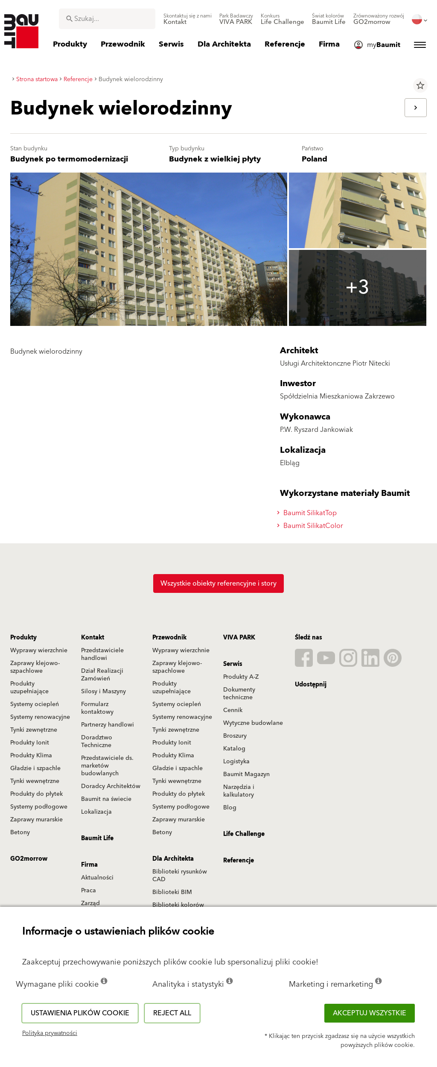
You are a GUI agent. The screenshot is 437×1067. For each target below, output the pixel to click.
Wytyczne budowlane (253, 723)
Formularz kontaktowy (97, 708)
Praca (88, 890)
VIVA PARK (239, 638)
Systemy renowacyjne (40, 717)
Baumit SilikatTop (308, 513)
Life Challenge (244, 834)
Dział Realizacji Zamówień (102, 675)
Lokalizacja (96, 812)
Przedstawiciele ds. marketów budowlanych (107, 766)
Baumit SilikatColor (311, 526)
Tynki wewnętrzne (34, 781)
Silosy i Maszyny (103, 691)
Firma (89, 865)
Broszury (235, 736)
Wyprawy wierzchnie (38, 650)
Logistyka (236, 761)
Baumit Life (97, 838)
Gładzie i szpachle (35, 768)
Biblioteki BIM (172, 892)
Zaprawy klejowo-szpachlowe (35, 667)
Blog (229, 808)
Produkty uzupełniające (29, 688)
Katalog (234, 749)
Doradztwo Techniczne (96, 741)
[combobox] (107, 19)
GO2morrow (28, 859)
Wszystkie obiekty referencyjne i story (218, 583)
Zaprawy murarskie (36, 820)
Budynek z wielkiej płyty (215, 159)
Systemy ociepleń (34, 704)
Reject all (172, 1013)
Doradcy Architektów (110, 786)
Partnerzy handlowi (107, 725)
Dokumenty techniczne (239, 694)
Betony (20, 832)
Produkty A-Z (241, 677)
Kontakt (92, 638)
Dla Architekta (173, 859)
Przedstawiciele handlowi (102, 654)
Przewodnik (169, 638)
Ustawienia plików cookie (80, 1013)
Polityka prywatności (49, 1033)
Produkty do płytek (36, 794)
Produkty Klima (31, 755)
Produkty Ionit (29, 743)
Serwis (232, 664)
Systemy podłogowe (38, 807)
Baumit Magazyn (246, 774)
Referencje (238, 861)
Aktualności (97, 878)
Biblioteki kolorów (178, 905)
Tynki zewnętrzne (33, 730)
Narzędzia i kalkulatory (238, 791)
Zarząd (90, 903)
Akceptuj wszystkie (369, 1013)
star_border (420, 85)
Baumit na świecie (106, 799)
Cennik (232, 710)
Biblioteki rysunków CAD (179, 876)
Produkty (23, 638)
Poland (314, 159)
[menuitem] (188, 19)
